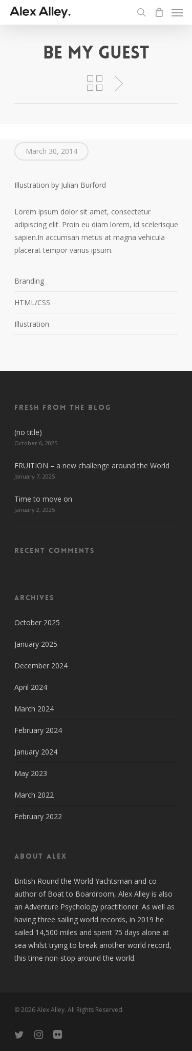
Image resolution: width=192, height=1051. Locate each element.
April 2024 (30, 687)
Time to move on (43, 499)
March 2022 (34, 795)
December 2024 (41, 665)
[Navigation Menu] (177, 12)
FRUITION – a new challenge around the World (91, 465)
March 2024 (34, 708)
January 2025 (35, 644)
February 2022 (38, 816)
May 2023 (30, 773)
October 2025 (37, 622)
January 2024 (35, 752)
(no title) (28, 432)
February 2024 (38, 730)
